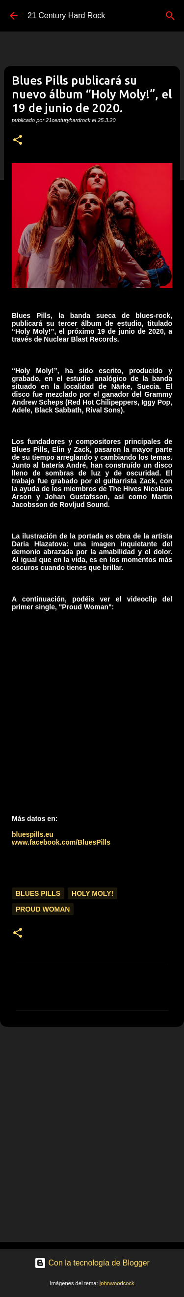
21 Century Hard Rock (66, 15)
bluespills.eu (32, 834)
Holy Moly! (92, 893)
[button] (18, 140)
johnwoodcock (117, 1283)
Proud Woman (43, 909)
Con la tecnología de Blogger (92, 1263)
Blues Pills (38, 893)
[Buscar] (170, 16)
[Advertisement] (92, 1134)
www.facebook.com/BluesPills (61, 842)
